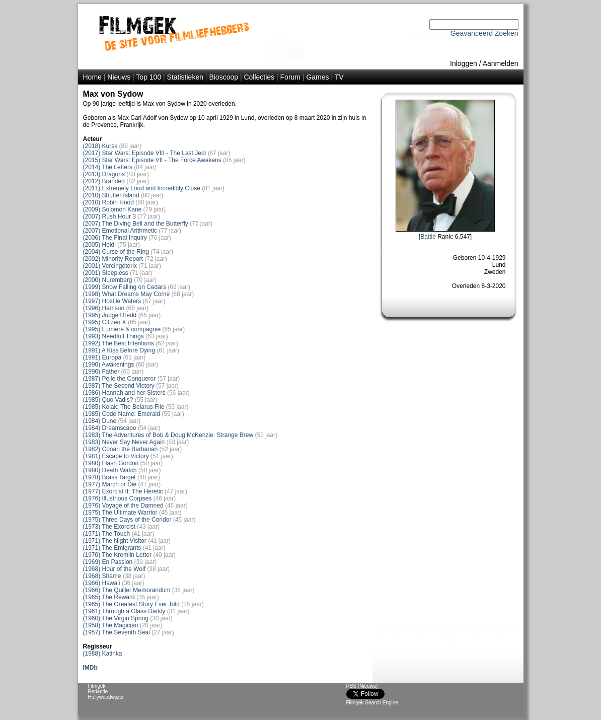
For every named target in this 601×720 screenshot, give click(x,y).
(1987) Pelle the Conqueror (119, 378)
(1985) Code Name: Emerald (121, 413)
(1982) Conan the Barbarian (120, 449)
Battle (428, 236)
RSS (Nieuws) (362, 686)
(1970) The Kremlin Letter (117, 554)
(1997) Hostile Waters (112, 301)
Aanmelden (500, 63)
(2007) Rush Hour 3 (109, 216)
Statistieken (185, 77)
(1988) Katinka (102, 653)
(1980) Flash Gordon (111, 463)
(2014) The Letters (108, 167)
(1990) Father (101, 371)
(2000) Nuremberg (107, 279)
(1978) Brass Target (109, 477)
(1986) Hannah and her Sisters (124, 392)
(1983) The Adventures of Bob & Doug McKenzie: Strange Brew (168, 435)
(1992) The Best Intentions (118, 343)
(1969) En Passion (108, 561)
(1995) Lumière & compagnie (122, 329)
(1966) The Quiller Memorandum (127, 590)
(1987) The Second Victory (119, 385)
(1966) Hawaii (101, 583)
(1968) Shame (102, 576)
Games (317, 77)
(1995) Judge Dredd (110, 315)
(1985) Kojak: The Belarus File (124, 406)
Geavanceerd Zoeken (484, 33)
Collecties (259, 77)
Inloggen (463, 63)
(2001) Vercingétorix (110, 265)
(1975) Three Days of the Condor (127, 519)
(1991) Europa (102, 357)
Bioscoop (223, 77)
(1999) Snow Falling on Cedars (124, 287)
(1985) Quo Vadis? (108, 399)
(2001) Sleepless (105, 272)
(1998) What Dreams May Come (126, 294)
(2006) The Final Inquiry (115, 237)
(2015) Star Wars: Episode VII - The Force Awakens (152, 160)
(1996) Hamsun (104, 308)
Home (92, 77)
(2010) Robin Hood (108, 202)
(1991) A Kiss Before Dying (119, 350)
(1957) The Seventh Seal (116, 632)
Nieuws (118, 77)
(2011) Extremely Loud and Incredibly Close (141, 188)
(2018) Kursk (100, 146)
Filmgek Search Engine (372, 702)
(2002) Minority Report (113, 258)
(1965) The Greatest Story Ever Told (131, 604)
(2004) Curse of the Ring (116, 251)
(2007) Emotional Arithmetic (120, 230)
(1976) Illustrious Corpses (117, 498)
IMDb (90, 667)
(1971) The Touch (106, 533)
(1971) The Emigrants (112, 547)
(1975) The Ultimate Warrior (120, 512)
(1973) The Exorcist (109, 526)
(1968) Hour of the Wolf (114, 568)
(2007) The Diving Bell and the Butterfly (135, 223)
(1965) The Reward (109, 597)
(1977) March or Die (110, 484)
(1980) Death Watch (110, 470)
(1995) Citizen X (104, 322)
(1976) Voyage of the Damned (123, 505)
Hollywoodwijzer (106, 697)
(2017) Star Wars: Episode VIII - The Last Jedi (144, 153)
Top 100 (148, 77)
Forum (290, 77)
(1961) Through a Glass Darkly (124, 611)
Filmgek (97, 686)
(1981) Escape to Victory (116, 456)
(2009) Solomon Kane (112, 209)
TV (339, 77)
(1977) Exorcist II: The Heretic (123, 491)
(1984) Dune (100, 420)
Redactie (98, 691)
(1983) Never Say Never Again (124, 442)
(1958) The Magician (110, 625)
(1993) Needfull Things (113, 336)
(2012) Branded (104, 181)
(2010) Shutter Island (111, 195)
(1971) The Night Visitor (114, 540)
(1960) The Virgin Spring (115, 618)
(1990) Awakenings (108, 364)
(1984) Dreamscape (109, 427)
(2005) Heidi (99, 244)
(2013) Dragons (104, 174)
